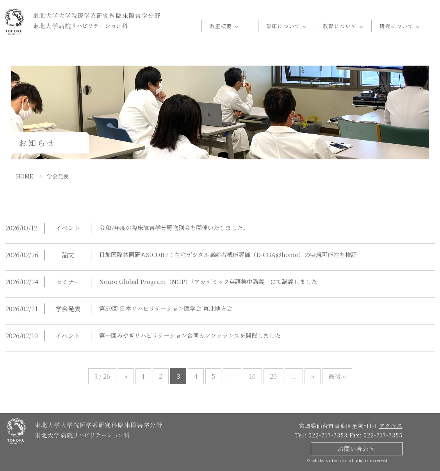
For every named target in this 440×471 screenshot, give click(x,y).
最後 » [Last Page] (333, 376)
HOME (24, 176)
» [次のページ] (309, 376)
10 (251, 376)
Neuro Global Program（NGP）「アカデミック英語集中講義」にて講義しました (202, 281)
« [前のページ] (128, 376)
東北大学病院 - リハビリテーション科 (82, 21)
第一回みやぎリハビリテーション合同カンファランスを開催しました (190, 335)
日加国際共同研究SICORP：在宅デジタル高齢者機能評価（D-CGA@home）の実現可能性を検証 (224, 255)
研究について (396, 26)
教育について (340, 26)
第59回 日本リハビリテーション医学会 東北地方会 (165, 308)
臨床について (283, 26)
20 (272, 376)
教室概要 (221, 26)
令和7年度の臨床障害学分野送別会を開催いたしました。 (174, 228)
